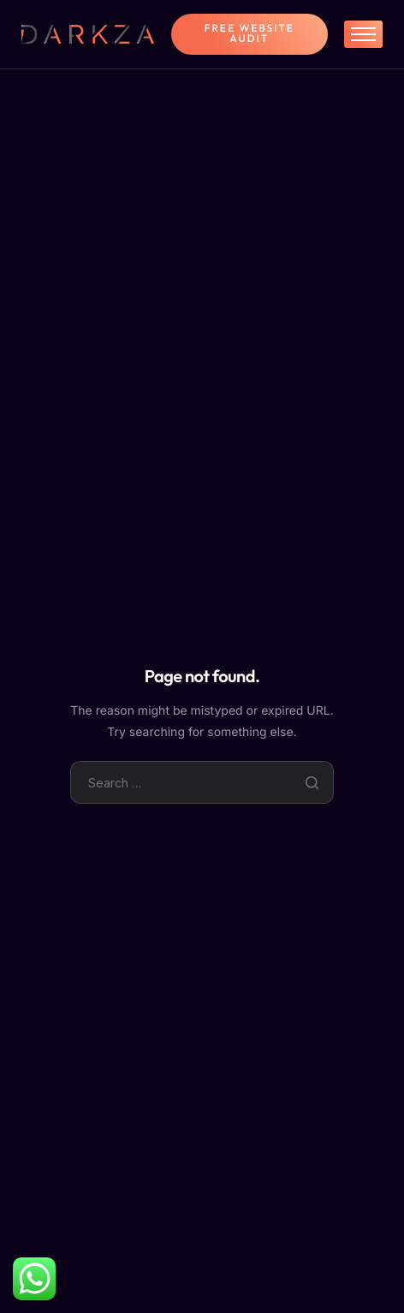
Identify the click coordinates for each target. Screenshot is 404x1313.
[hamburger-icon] (363, 34)
